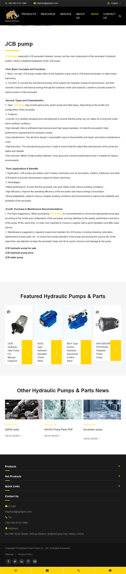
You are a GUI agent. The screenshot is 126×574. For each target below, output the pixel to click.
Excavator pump (92, 429)
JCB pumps (11, 56)
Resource (48, 14)
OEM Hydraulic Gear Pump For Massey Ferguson (20, 352)
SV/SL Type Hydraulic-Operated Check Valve (49, 352)
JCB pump (20, 105)
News (95, 14)
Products (29, 14)
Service (65, 14)
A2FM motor (12, 429)
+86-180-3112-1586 (17, 3)
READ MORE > (13, 438)
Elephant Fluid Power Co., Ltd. (34, 548)
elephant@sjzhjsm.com (46, 3)
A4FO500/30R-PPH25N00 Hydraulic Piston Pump (108, 350)
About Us (80, 16)
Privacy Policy (25, 554)
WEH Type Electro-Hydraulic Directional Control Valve (79, 352)
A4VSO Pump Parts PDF (58, 429)
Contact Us (109, 16)
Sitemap (9, 554)
